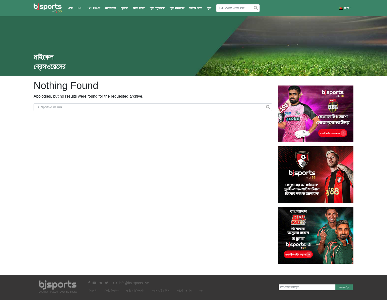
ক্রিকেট (124, 8)
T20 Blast (93, 8)
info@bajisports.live (131, 283)
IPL (79, 8)
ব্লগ (209, 8)
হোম (70, 8)
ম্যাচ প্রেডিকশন (157, 8)
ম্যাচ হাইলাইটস (177, 8)
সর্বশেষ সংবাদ (195, 8)
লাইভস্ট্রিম (110, 8)
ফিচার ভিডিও (139, 8)
